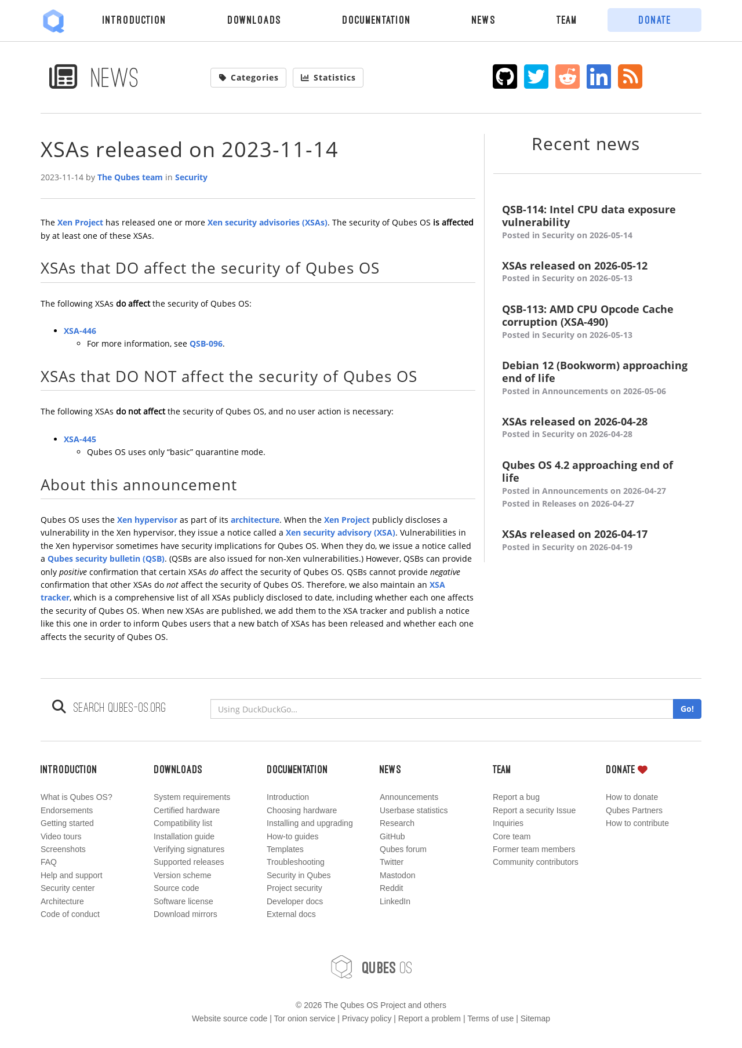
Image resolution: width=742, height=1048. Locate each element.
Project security (294, 888)
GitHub (392, 836)
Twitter (391, 862)
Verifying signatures (189, 849)
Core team (511, 836)
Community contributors (536, 862)
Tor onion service (305, 1018)
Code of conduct (70, 914)
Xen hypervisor (147, 519)
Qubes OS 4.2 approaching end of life (597, 484)
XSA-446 (80, 330)
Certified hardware (187, 810)
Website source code (229, 1018)
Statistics (328, 77)
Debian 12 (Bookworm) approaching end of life (597, 378)
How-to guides (293, 836)
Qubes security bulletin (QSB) (106, 558)
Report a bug (516, 797)
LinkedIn (395, 901)
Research (397, 823)
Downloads (254, 20)
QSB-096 (206, 343)
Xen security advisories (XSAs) (268, 222)
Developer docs (295, 901)
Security (191, 177)
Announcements (409, 797)
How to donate (632, 797)
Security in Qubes (299, 875)
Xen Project (80, 222)
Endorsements (67, 810)
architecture (255, 519)
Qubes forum (403, 849)
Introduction (134, 20)
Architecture (62, 901)
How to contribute (637, 823)
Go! (687, 708)
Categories (248, 77)
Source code (176, 888)
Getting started (67, 823)
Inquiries (508, 823)
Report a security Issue (534, 810)
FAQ (49, 862)
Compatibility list (183, 823)
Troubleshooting (296, 862)
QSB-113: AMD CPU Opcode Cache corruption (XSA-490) (597, 322)
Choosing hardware (302, 810)
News (484, 20)
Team (566, 20)
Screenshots (63, 849)
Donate (654, 20)
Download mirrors (185, 914)
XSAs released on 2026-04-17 (597, 540)
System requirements (192, 797)
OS (371, 966)
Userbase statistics (414, 810)
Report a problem (429, 1018)
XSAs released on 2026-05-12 (597, 272)
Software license (183, 901)
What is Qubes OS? (76, 797)
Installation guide (184, 836)
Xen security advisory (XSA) (340, 532)
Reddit (391, 888)
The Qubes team (130, 177)
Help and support (72, 875)
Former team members (534, 849)
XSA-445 (80, 439)
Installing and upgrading (310, 823)
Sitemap (535, 1018)
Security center (67, 888)
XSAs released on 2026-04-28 (597, 428)
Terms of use (490, 1018)
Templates (285, 849)
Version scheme (183, 875)
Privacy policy (367, 1018)
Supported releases (189, 862)
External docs (291, 914)
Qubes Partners (634, 810)
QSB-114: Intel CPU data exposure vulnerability (597, 222)
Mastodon (397, 875)
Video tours (61, 836)
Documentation (376, 20)
